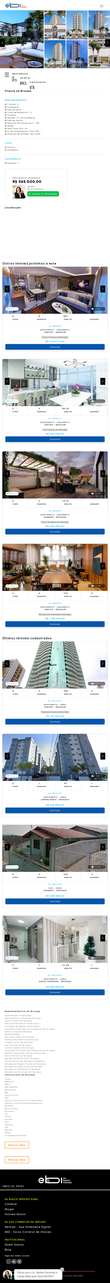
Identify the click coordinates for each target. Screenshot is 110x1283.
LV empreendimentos (16, 1135)
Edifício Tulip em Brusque (18, 1031)
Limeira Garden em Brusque (19, 1048)
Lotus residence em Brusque (55, 522)
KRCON (8, 1130)
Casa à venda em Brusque (18, 1021)
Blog (8, 1249)
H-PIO (8, 1116)
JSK (7, 1127)
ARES (7, 1084)
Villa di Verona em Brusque (55, 337)
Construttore (11, 1095)
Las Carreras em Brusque (55, 430)
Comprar (11, 1204)
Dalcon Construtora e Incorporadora (24, 1100)
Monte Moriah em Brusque (18, 1056)
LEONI (8, 1133)
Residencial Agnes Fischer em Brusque (25, 1064)
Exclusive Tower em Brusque (19, 1037)
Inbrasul (9, 1124)
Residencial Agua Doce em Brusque (23, 1066)
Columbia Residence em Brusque (22, 1026)
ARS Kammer (11, 1087)
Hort (7, 1122)
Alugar (9, 1209)
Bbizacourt (10, 1090)
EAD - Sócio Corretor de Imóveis (28, 1231)
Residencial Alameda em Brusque (55, 614)
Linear (8, 1079)
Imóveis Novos (15, 1214)
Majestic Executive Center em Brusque (25, 1053)
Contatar (55, 346)
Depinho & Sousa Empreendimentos (23, 1103)
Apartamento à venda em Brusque (23, 1018)
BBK (7, 1092)
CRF (7, 1098)
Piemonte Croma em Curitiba (55, 712)
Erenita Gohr (11, 1108)
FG (6, 1114)
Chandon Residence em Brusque (22, 1023)
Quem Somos (14, 1244)
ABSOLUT (9, 1081)
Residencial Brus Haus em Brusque (23, 1072)
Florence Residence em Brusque (22, 1039)
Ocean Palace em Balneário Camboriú (25, 1061)
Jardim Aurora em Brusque (19, 1042)
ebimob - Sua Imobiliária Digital (28, 1226)
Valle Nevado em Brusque (18, 1015)
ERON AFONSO (12, 1034)
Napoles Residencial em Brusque (22, 1058)
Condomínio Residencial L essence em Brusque (30, 1029)
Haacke (8, 1119)
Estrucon (9, 1111)
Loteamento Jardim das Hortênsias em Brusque (30, 1050)
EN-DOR (9, 1106)
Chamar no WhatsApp (43, 194)
